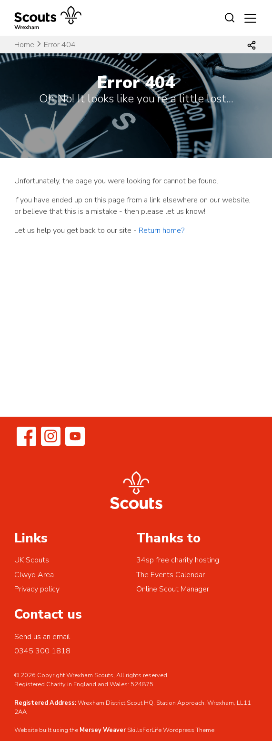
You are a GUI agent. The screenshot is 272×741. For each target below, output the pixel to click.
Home (24, 45)
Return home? (161, 230)
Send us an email (42, 636)
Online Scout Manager (172, 589)
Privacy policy (37, 589)
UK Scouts (31, 560)
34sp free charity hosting (177, 560)
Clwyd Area (34, 575)
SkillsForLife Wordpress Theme (170, 730)
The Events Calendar (170, 575)
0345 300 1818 (42, 651)
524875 (142, 684)
